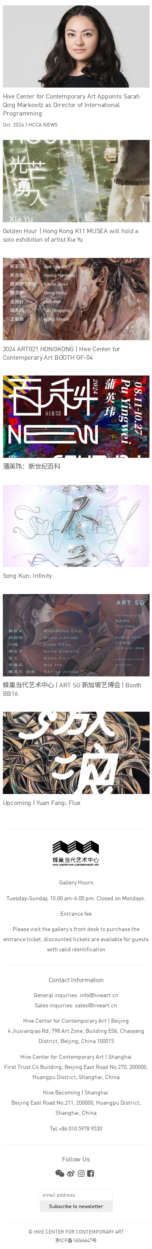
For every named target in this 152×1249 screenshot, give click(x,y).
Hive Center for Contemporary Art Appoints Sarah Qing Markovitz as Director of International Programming (71, 105)
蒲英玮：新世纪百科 (32, 467)
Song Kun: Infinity (27, 576)
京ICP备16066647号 (76, 1240)
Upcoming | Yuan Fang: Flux (42, 803)
